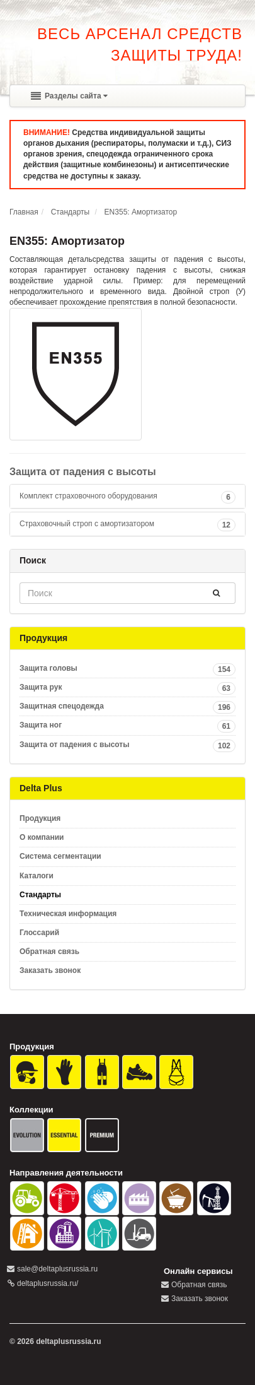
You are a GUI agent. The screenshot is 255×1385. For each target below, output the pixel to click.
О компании (42, 837)
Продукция (40, 818)
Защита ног (127, 725)
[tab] (127, 496)
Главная (23, 212)
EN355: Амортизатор (141, 212)
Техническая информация (68, 913)
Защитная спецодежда (127, 706)
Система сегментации (60, 856)
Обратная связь (49, 951)
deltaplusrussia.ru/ (47, 1283)
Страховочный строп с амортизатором (87, 523)
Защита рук (127, 687)
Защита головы (127, 668)
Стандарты (70, 212)
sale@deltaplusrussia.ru (57, 1268)
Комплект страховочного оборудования (88, 496)
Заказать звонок (50, 970)
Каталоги (37, 875)
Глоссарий (39, 932)
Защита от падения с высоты (82, 471)
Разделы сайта (69, 95)
